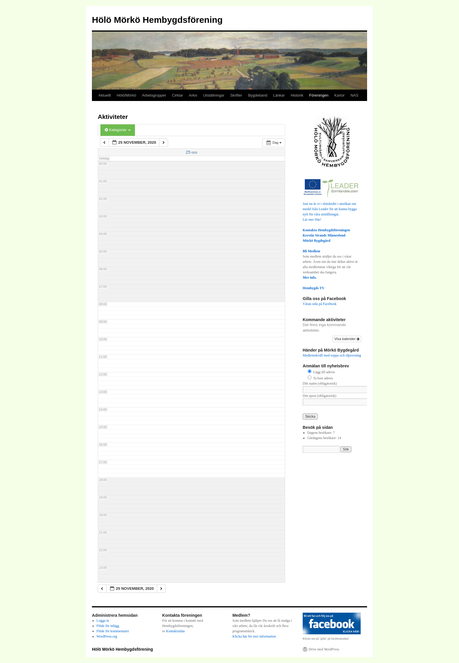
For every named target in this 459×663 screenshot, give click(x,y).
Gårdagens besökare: (322, 438)
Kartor (339, 95)
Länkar (279, 95)
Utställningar (213, 95)
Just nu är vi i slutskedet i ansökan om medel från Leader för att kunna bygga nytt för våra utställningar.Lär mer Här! (332, 209)
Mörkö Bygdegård (316, 241)
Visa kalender (346, 339)
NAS (354, 95)
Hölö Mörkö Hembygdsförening (157, 20)
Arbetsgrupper (154, 95)
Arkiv (193, 95)
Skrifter (236, 95)
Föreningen (318, 95)
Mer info (309, 277)
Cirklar (177, 95)
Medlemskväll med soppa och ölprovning (332, 355)
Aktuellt (104, 95)
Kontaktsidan (175, 631)
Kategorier (118, 130)
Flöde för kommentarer (113, 631)
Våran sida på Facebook (320, 304)
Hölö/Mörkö (126, 95)
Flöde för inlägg (108, 626)
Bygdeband (257, 95)
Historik (297, 95)
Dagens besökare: (320, 433)
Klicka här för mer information (254, 636)
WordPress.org (107, 636)
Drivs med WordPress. (324, 649)
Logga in (103, 621)
